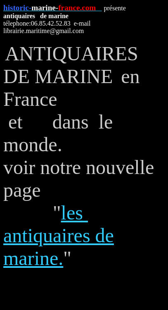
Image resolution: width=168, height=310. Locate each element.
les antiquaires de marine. (58, 235)
